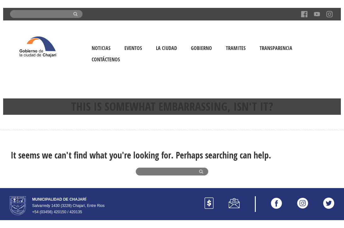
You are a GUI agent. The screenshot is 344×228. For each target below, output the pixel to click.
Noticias (101, 48)
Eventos (133, 48)
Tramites (236, 48)
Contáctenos (106, 59)
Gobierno (201, 48)
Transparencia (276, 48)
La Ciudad (166, 48)
